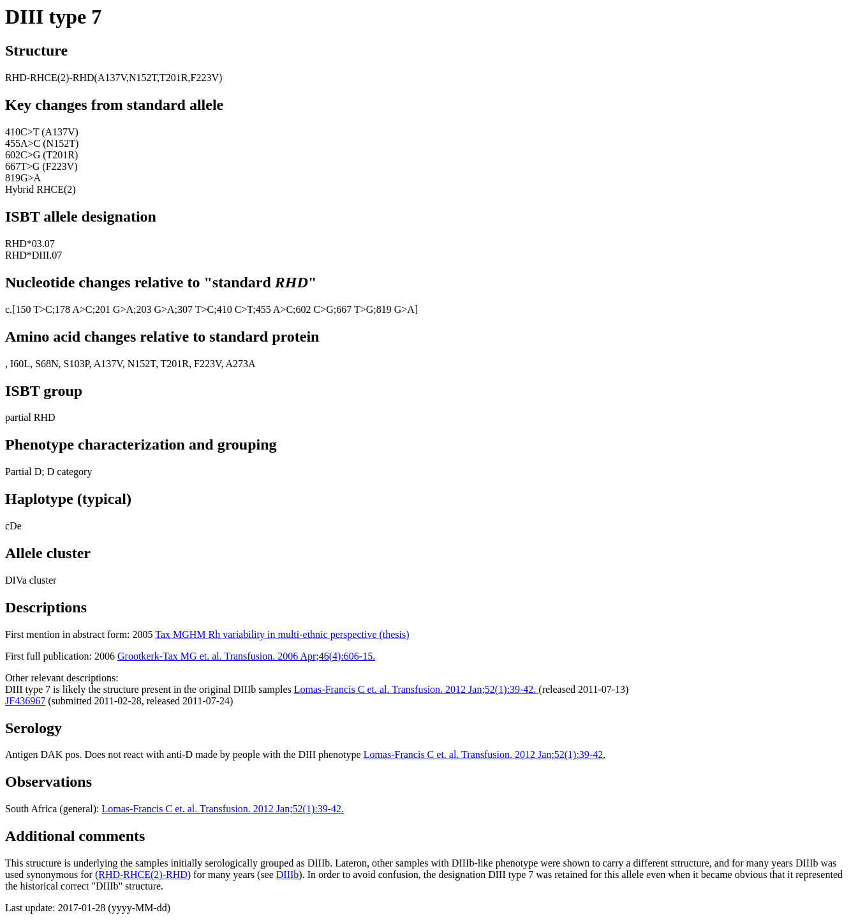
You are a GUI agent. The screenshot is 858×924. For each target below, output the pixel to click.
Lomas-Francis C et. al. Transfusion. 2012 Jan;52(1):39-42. (416, 689)
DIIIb (287, 874)
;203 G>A (154, 309)
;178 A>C (72, 309)
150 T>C (33, 309)
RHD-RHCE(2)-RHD (143, 874)
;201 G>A (112, 309)
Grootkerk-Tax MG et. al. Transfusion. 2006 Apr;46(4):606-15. (246, 656)
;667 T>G (354, 309)
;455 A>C (273, 309)
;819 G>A (394, 309)
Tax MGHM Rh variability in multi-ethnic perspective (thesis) (282, 634)
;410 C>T (233, 309)
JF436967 (25, 700)
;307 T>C (194, 309)
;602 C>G (313, 309)
